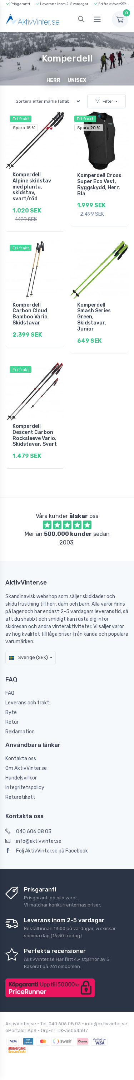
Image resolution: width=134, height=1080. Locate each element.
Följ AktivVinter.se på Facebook (46, 851)
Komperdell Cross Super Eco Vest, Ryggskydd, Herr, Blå (99, 184)
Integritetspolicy (24, 788)
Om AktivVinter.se (26, 768)
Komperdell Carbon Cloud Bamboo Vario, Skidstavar (31, 314)
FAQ (9, 693)
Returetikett (20, 797)
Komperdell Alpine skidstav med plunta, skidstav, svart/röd (32, 187)
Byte (11, 712)
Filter (104, 101)
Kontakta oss (20, 759)
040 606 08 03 (28, 832)
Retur (12, 722)
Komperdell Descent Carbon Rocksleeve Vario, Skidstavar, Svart (35, 435)
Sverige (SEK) (28, 657)
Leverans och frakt (27, 703)
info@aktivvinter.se (33, 841)
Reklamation (20, 732)
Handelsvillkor (21, 778)
